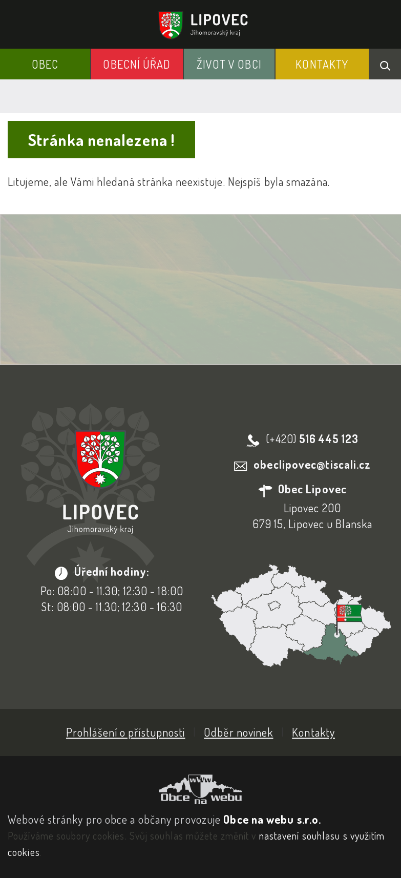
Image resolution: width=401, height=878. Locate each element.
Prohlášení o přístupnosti (125, 732)
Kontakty (322, 64)
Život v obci (229, 64)
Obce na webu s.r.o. (272, 819)
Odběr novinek (238, 732)
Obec (45, 64)
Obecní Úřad (137, 64)
